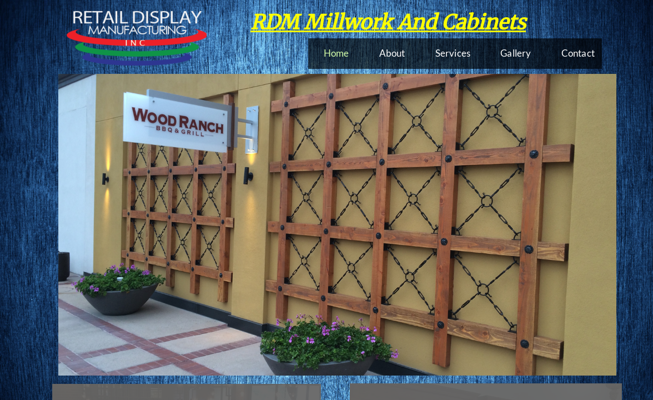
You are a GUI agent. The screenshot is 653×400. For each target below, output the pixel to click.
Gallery (515, 53)
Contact (578, 53)
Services (453, 53)
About (392, 53)
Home (336, 53)
